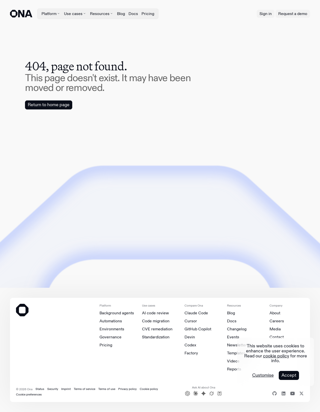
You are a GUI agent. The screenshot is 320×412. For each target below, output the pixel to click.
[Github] (274, 393)
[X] (301, 393)
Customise (263, 375)
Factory (191, 353)
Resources (102, 13)
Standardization (156, 337)
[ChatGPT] (187, 393)
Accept (289, 375)
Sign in (266, 13)
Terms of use (106, 388)
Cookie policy (149, 388)
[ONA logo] (21, 14)
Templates (236, 353)
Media (275, 329)
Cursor (190, 321)
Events (233, 337)
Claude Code (196, 313)
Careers (277, 321)
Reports (234, 369)
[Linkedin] (283, 393)
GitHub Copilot (197, 329)
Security (52, 388)
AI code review (155, 313)
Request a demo (292, 13)
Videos (233, 361)
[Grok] (211, 393)
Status (40, 388)
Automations (111, 321)
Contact (277, 337)
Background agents (117, 313)
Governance (111, 337)
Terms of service (84, 388)
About (275, 313)
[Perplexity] (219, 393)
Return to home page (49, 104)
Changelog (236, 329)
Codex (190, 345)
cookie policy (276, 356)
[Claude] (195, 393)
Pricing (148, 13)
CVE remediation (157, 329)
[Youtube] (292, 393)
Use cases (75, 13)
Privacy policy (127, 388)
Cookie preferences (29, 394)
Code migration (156, 321)
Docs (133, 13)
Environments (112, 329)
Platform (51, 13)
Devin (189, 337)
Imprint (66, 388)
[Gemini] (203, 393)
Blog (121, 13)
